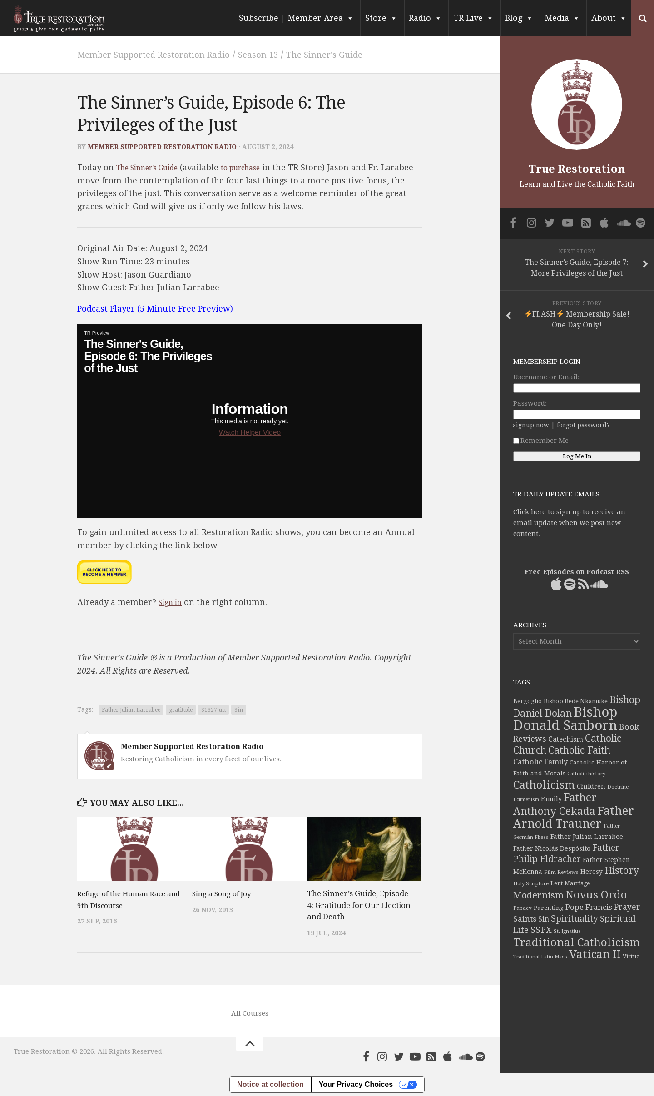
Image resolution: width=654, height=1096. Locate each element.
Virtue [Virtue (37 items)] (631, 956)
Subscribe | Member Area (296, 18)
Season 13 (286, 54)
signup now (531, 425)
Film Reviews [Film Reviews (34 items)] (561, 872)
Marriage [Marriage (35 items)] (577, 883)
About (609, 18)
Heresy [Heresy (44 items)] (591, 871)
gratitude (181, 709)
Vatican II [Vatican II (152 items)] (595, 954)
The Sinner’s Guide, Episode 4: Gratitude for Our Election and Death (359, 904)
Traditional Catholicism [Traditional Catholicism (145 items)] (576, 942)
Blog (519, 18)
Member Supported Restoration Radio (166, 54)
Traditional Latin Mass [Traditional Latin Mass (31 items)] (540, 957)
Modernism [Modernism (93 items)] (538, 895)
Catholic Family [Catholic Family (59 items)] (540, 762)
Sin (238, 709)
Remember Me (541, 440)
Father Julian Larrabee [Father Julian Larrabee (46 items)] (586, 836)
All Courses (249, 1013)
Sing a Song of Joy (225, 893)
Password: (530, 403)
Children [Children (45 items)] (591, 786)
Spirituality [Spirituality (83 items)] (574, 918)
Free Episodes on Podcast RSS (577, 572)
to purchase (259, 167)
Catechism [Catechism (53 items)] (565, 739)
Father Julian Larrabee (131, 709)
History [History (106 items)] (621, 870)
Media (562, 18)
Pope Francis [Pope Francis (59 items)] (588, 907)
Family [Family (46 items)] (551, 799)
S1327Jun (213, 709)
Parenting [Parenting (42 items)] (549, 907)
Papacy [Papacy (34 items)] (522, 908)
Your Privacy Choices (356, 1084)
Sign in (172, 601)
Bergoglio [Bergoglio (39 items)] (527, 701)
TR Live (473, 18)
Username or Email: (546, 377)
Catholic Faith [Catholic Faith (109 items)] (579, 750)
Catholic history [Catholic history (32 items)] (586, 774)
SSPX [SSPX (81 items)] (541, 930)
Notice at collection (270, 1084)
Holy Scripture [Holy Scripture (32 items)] (531, 884)
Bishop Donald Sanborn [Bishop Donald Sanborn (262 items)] (565, 718)
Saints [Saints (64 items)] (524, 918)
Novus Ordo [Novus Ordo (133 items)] (596, 894)
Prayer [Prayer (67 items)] (627, 907)
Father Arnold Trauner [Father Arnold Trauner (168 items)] (573, 817)
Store (381, 18)
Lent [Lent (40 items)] (556, 883)
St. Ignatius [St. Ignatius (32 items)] (567, 931)
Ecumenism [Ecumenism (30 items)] (526, 800)
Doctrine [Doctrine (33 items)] (618, 787)
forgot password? (583, 425)
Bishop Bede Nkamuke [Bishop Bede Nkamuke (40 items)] (576, 701)
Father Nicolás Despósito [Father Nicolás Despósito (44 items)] (551, 848)
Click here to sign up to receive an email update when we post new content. (569, 523)
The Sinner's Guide (362, 54)
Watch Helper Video (250, 432)
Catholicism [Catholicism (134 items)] (544, 785)
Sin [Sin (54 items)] (543, 919)
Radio (425, 18)
